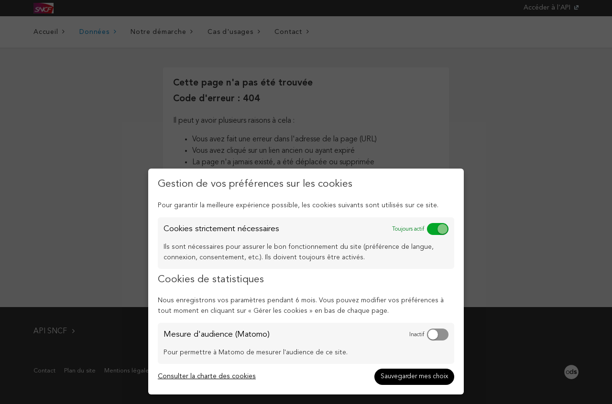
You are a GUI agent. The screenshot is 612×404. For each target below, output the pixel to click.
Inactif (416, 335)
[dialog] (306, 281)
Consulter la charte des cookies (207, 376)
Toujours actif (408, 229)
